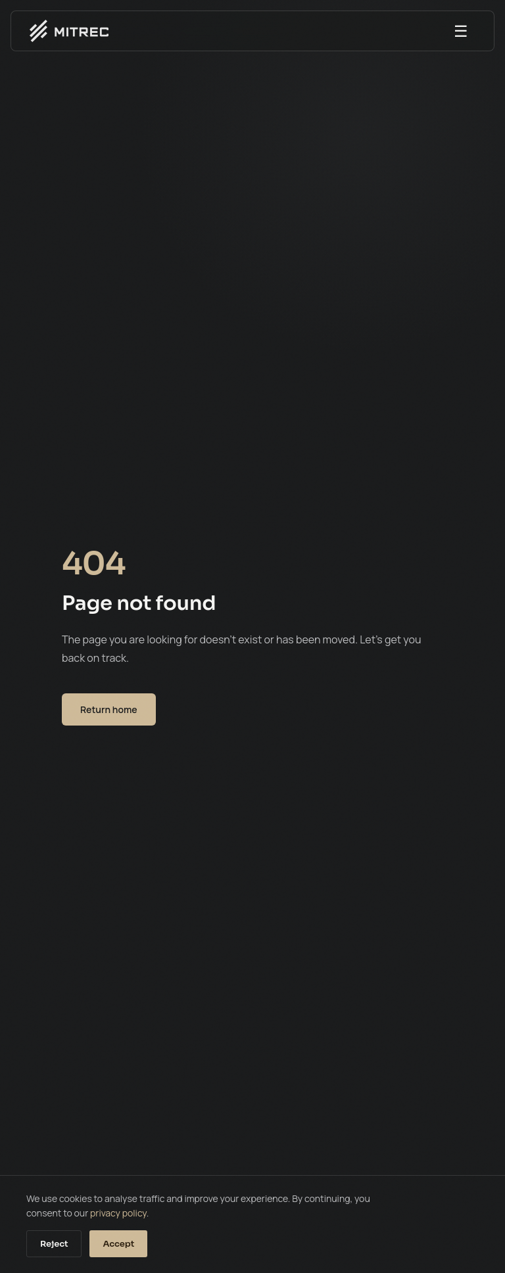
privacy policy (118, 1213)
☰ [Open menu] (461, 30)
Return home (108, 709)
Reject (54, 1243)
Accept (118, 1243)
